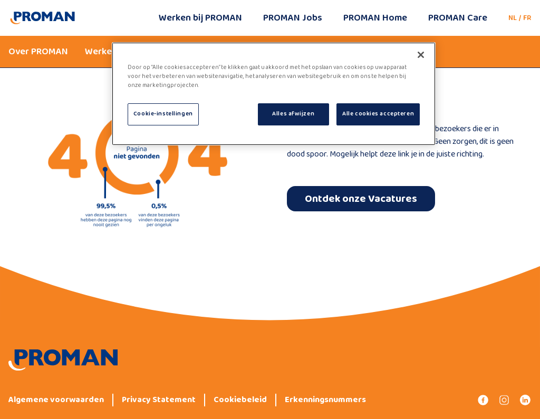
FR (527, 18)
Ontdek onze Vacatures (361, 198)
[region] (274, 93)
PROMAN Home (375, 18)
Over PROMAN (38, 51)
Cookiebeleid (240, 400)
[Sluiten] (420, 54)
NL (512, 18)
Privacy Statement (159, 400)
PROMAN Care (457, 18)
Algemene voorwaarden (56, 400)
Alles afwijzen (293, 114)
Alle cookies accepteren (378, 114)
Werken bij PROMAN (200, 18)
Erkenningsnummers (325, 400)
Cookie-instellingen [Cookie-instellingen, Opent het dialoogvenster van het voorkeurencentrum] (163, 114)
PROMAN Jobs (292, 18)
